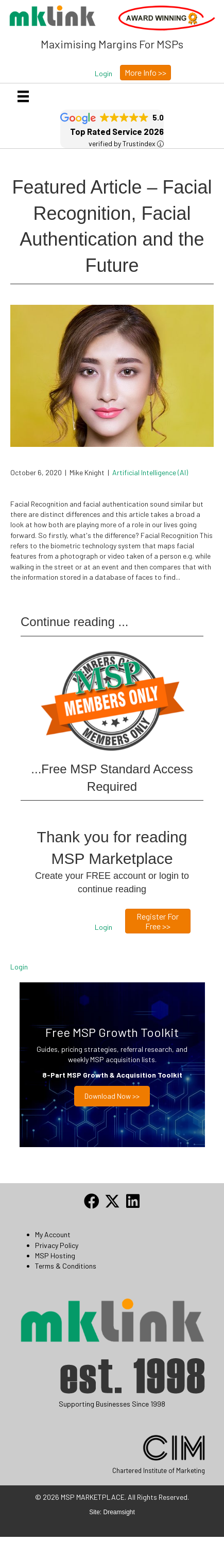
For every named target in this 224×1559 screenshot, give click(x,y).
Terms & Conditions (65, 1265)
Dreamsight (119, 1533)
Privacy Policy (56, 1245)
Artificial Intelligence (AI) (150, 472)
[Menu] (23, 96)
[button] (103, 73)
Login (19, 966)
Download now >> (112, 1096)
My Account (53, 1234)
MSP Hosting (55, 1255)
